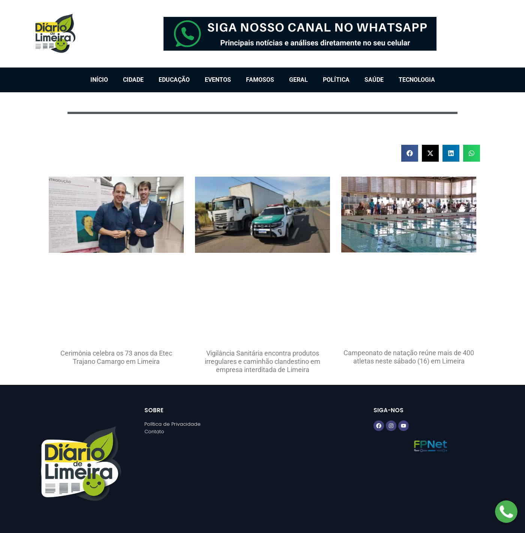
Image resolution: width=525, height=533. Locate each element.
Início (99, 79)
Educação (174, 79)
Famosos (260, 79)
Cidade (133, 79)
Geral (298, 79)
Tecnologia (417, 79)
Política (336, 79)
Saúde (374, 79)
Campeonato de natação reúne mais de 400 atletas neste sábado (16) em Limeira (409, 357)
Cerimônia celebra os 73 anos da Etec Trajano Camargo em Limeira (116, 357)
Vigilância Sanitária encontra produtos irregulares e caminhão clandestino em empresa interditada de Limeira (262, 361)
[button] (409, 153)
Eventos (218, 79)
